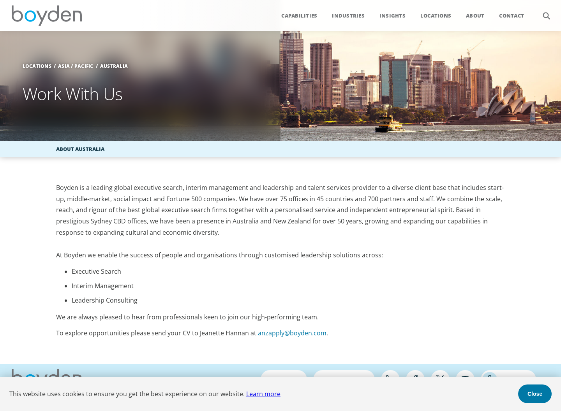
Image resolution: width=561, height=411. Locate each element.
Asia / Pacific (76, 66)
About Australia (80, 148)
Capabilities (299, 15)
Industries (348, 15)
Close (534, 394)
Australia (114, 66)
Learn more (263, 394)
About (475, 15)
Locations (435, 15)
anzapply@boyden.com (292, 333)
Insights (392, 15)
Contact (511, 15)
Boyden (47, 15)
